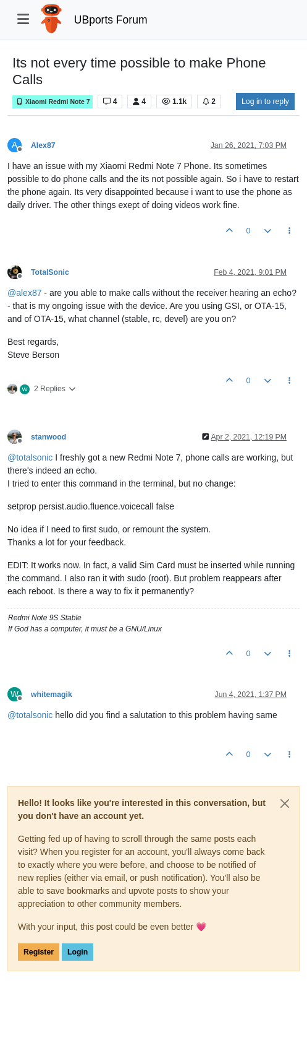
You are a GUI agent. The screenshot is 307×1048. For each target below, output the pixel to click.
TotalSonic (50, 272)
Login (77, 952)
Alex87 (43, 145)
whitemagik (51, 694)
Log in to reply (265, 101)
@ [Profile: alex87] (24, 293)
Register (38, 952)
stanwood (48, 437)
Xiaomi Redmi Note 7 (52, 102)
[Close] (285, 803)
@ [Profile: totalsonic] (30, 457)
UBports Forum (111, 20)
